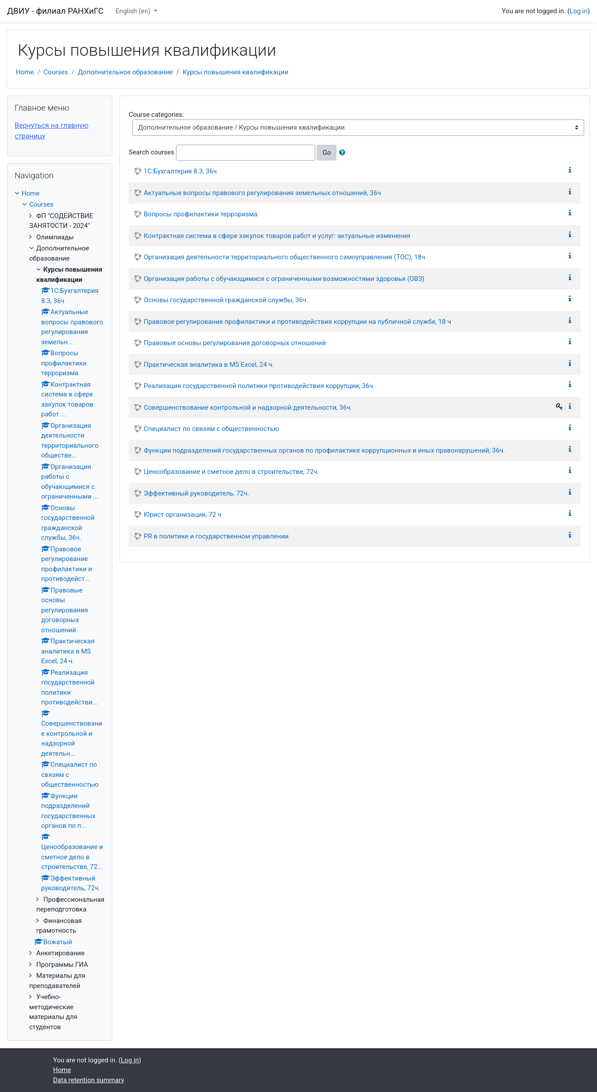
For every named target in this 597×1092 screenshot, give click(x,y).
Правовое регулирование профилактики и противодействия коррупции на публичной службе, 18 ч (297, 322)
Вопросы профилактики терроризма (200, 214)
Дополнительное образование (125, 72)
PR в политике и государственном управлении (216, 536)
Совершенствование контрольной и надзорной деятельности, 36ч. (248, 407)
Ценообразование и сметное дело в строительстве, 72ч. (231, 472)
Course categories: (156, 115)
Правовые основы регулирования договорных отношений (235, 343)
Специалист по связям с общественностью (211, 429)
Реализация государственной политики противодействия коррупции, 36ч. (259, 386)
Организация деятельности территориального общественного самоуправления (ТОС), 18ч (284, 257)
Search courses (151, 152)
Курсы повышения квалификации (235, 72)
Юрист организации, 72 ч (182, 515)
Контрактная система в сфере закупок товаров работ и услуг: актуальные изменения (277, 236)
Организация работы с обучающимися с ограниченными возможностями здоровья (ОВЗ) (284, 279)
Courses (56, 72)
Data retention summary (88, 1080)
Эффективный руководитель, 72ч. (196, 493)
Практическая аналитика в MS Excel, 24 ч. (209, 365)
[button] (344, 152)
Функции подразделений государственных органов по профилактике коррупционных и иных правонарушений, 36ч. (324, 450)
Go (326, 153)
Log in (579, 11)
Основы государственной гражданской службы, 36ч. (226, 300)
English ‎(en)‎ (133, 11)
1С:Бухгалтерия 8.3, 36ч (180, 171)
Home (25, 72)
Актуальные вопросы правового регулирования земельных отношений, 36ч (262, 193)
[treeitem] (60, 193)
